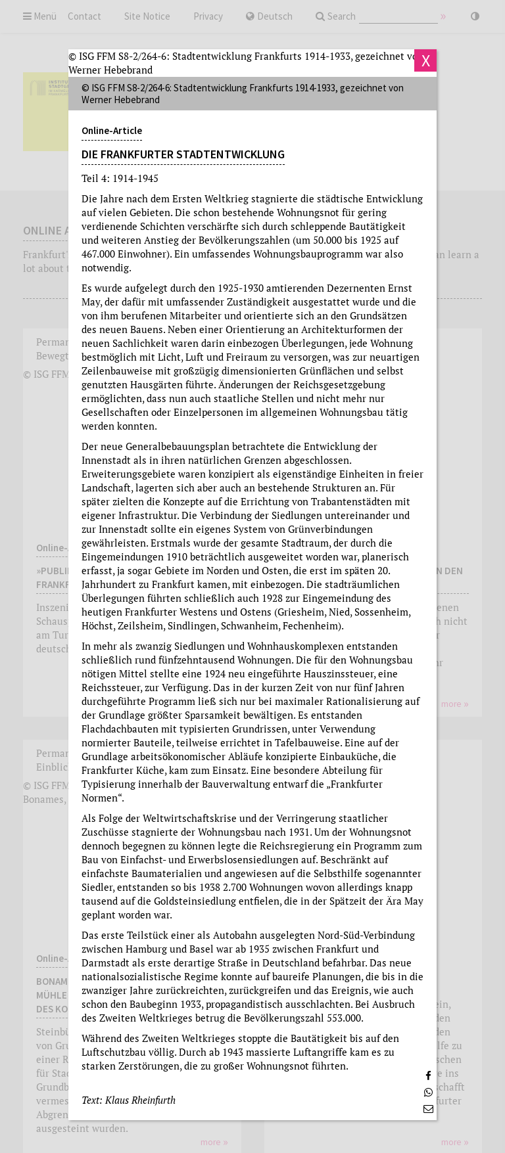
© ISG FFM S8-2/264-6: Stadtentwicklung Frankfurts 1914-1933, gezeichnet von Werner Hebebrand (245, 62)
